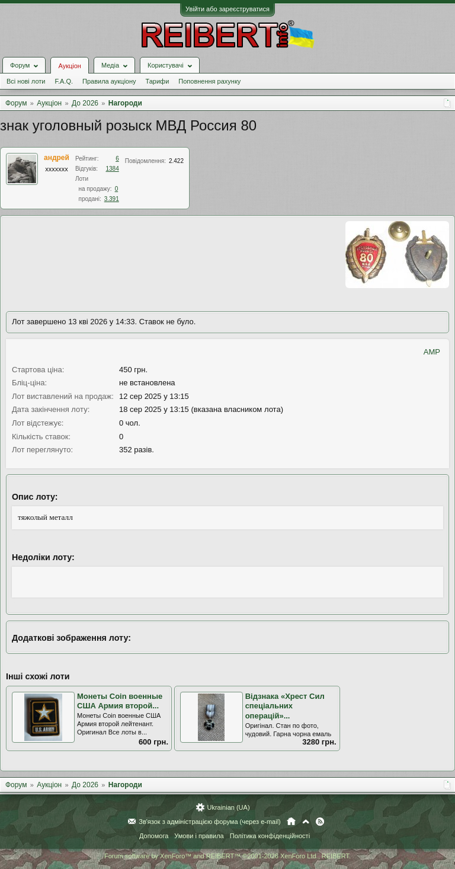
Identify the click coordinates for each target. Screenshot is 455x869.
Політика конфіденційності (270, 835)
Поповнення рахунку (209, 81)
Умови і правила (198, 835)
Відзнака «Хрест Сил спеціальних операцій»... (285, 706)
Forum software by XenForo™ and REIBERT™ (227, 856)
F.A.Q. (64, 81)
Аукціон (69, 65)
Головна (291, 821)
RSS (320, 821)
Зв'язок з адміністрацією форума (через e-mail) (210, 821)
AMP (432, 351)
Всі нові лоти (26, 81)
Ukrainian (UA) (228, 807)
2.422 (176, 161)
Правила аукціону (109, 81)
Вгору (306, 821)
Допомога (153, 835)
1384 (112, 168)
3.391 (111, 199)
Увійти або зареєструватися (227, 8)
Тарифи (157, 81)
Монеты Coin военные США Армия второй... (119, 701)
